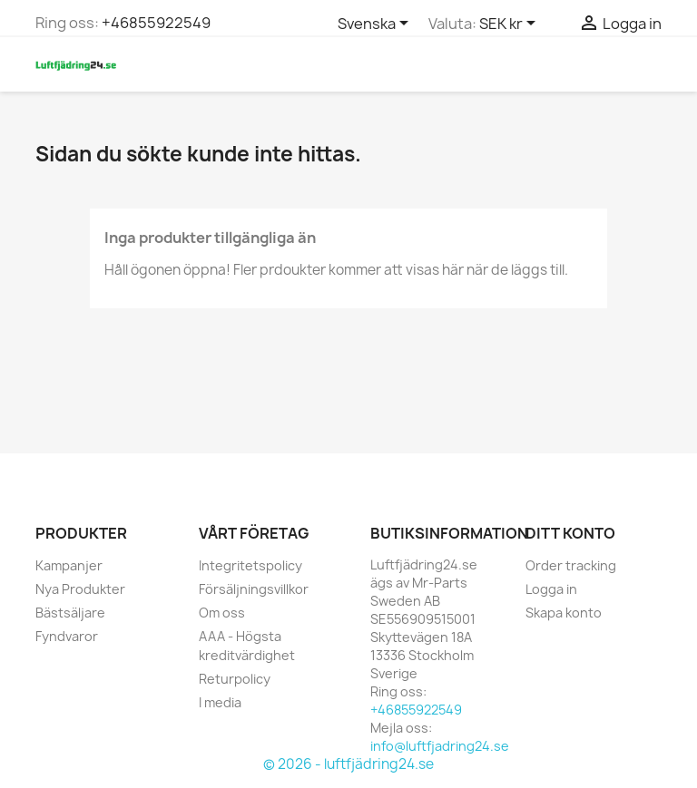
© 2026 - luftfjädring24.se (348, 763)
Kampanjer (69, 565)
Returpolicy (234, 678)
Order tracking (570, 565)
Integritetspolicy (250, 565)
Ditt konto (570, 533)
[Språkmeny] (376, 24)
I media (220, 702)
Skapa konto (563, 612)
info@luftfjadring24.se (439, 745)
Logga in (551, 589)
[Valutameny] (510, 24)
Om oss (222, 612)
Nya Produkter (80, 589)
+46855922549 (156, 23)
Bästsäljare (70, 612)
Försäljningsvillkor (254, 589)
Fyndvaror (66, 636)
